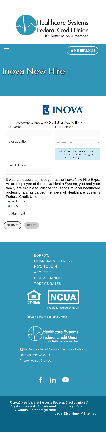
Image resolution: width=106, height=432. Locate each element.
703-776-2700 (40, 360)
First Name (15, 127)
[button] (82, 50)
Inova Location (18, 141)
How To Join (45, 267)
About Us (43, 272)
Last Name (64, 127)
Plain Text (18, 213)
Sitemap (90, 413)
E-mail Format (17, 201)
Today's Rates (47, 284)
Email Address (17, 165)
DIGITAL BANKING (49, 278)
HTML (15, 206)
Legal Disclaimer (67, 413)
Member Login (84, 50)
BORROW (42, 255)
